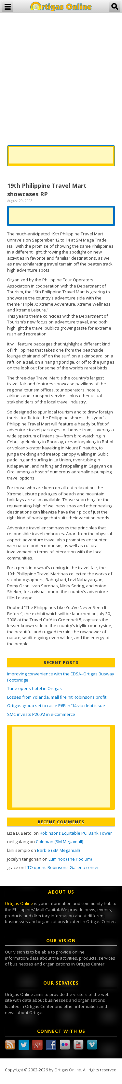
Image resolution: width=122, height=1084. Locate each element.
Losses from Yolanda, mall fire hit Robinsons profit (56, 697)
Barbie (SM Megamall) (58, 850)
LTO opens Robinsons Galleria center (62, 867)
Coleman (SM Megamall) (59, 841)
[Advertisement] (61, 73)
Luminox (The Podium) (70, 859)
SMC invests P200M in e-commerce (41, 714)
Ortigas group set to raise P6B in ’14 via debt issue (56, 705)
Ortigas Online (19, 903)
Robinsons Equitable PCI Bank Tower (76, 833)
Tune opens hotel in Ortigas (34, 688)
